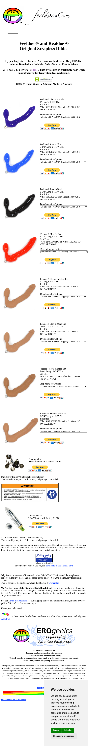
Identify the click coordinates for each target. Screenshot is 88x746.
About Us (5, 619)
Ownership (53, 583)
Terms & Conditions (18, 600)
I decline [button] (68, 730)
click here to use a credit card (59, 565)
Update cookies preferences (13, 699)
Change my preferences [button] (63, 736)
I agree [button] (56, 730)
